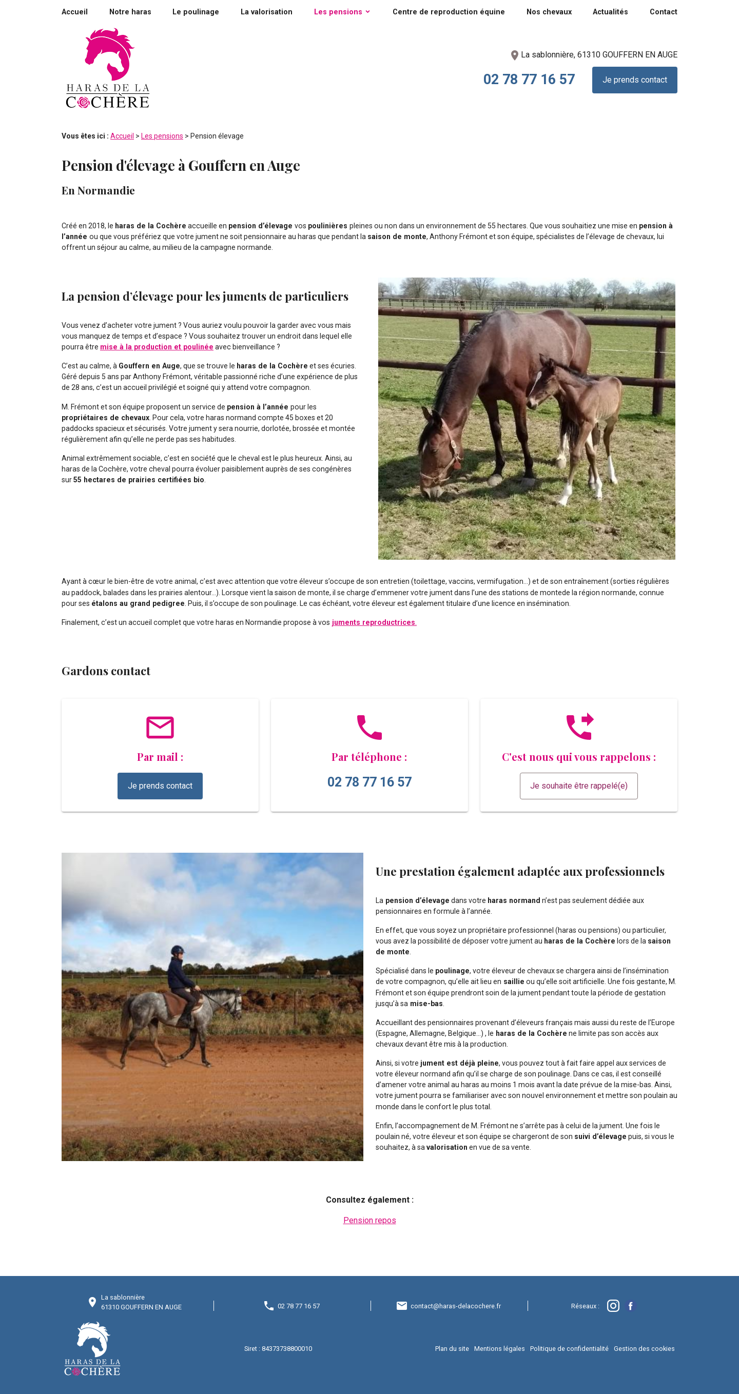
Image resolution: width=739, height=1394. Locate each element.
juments (347, 622)
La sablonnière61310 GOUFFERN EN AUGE (141, 1302)
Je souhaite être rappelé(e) (579, 786)
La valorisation (267, 12)
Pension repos (369, 1220)
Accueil (75, 12)
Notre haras (130, 12)
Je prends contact (634, 80)
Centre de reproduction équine (449, 12)
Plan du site (452, 1348)
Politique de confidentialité (569, 1348)
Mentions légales (499, 1348)
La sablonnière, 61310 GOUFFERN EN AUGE (593, 55)
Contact (663, 12)
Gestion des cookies (644, 1348)
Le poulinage (195, 12)
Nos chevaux (549, 12)
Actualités (610, 12)
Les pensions (338, 12)
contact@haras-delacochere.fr (456, 1306)
